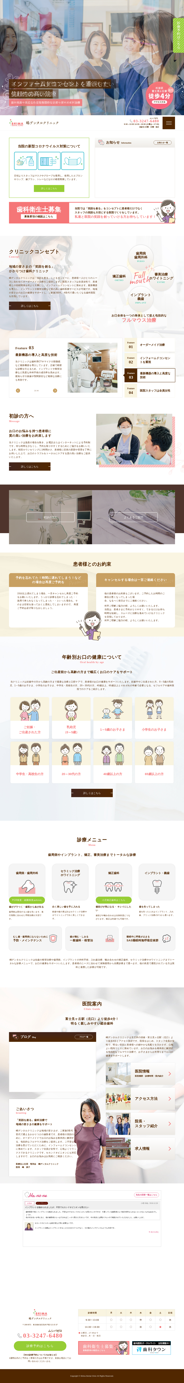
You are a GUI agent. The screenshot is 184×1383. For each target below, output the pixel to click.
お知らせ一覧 (162, 143)
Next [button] (55, 391)
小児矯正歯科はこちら (113, 900)
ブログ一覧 (83, 1037)
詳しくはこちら (29, 306)
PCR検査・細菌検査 (27, 900)
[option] (66, 370)
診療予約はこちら (178, 35)
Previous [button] (18, 391)
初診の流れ (50, 517)
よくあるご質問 (133, 517)
